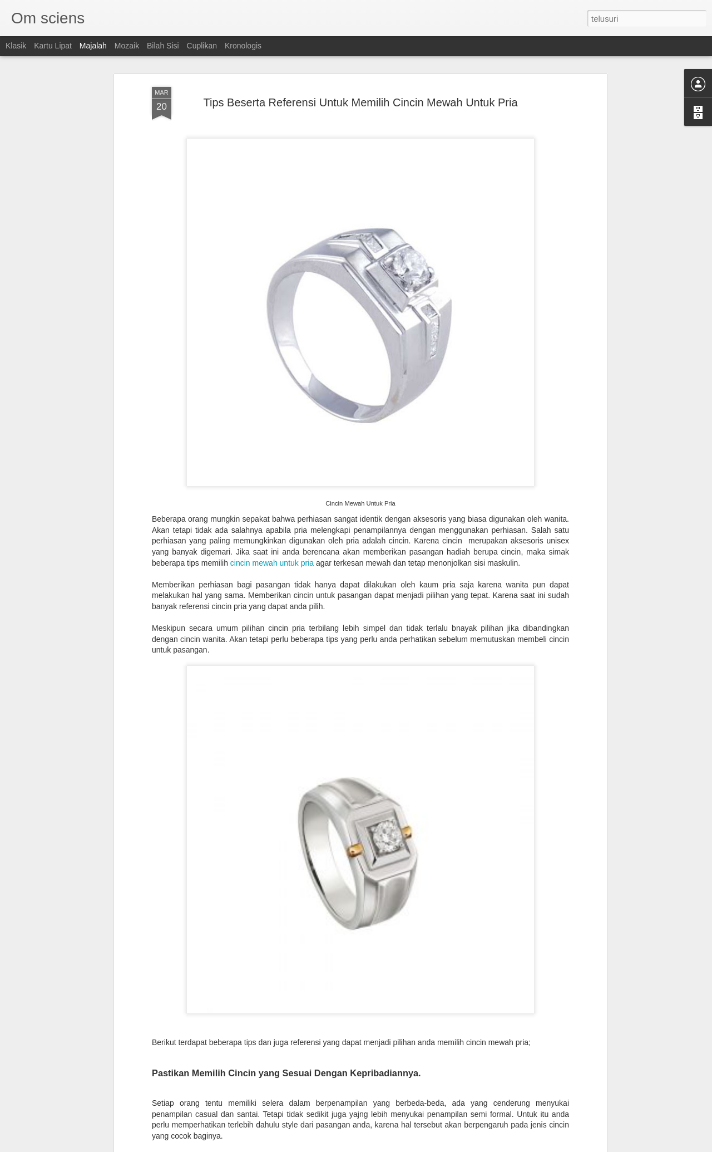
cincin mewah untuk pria (272, 493)
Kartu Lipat (53, 45)
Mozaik (127, 45)
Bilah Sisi (163, 45)
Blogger (384, 1146)
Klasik (16, 45)
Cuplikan (202, 45)
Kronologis (243, 45)
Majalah (93, 45)
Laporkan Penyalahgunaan (435, 1146)
